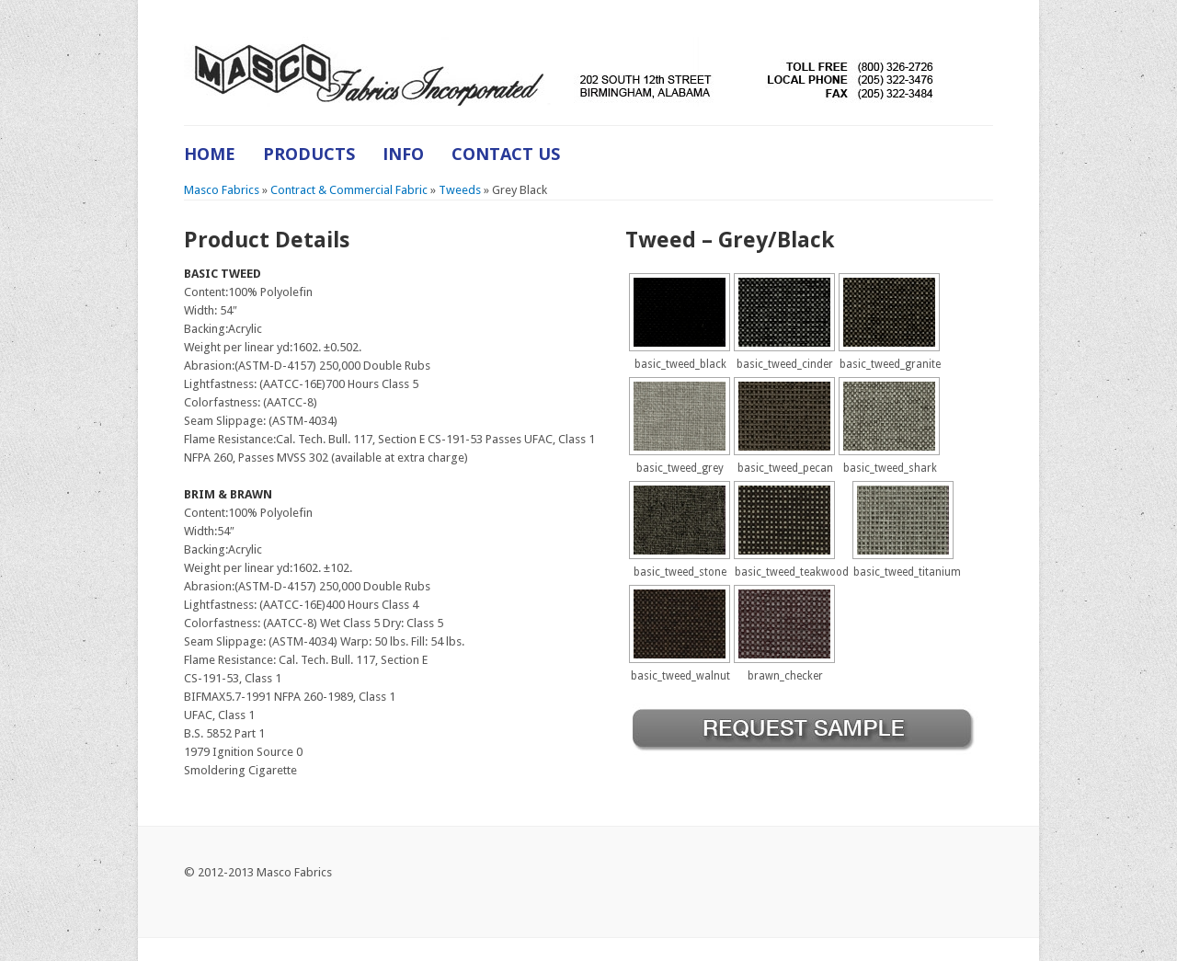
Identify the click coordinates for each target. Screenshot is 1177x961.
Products (309, 154)
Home (209, 154)
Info (403, 154)
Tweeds (460, 190)
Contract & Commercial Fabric (349, 190)
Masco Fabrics (221, 190)
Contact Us (505, 154)
